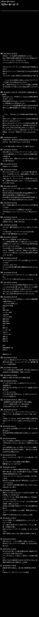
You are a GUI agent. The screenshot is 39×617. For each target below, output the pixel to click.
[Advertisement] (19, 31)
